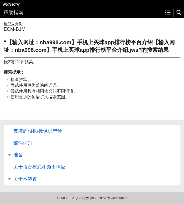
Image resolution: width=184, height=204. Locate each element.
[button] (179, 12)
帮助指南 (13, 12)
